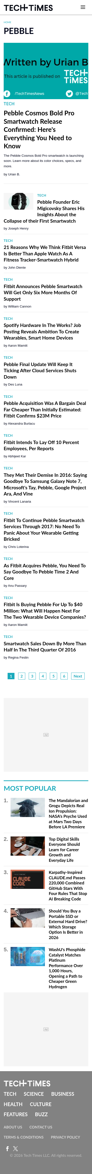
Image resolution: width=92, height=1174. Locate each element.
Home (7, 22)
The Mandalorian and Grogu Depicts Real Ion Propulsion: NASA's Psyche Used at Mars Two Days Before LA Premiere (68, 814)
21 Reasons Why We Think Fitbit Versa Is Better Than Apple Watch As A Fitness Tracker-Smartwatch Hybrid (45, 253)
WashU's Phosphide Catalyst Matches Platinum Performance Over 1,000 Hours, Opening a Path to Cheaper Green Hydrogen (67, 968)
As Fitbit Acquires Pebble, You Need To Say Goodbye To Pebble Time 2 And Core (45, 572)
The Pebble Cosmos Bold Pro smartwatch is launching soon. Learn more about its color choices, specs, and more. (44, 161)
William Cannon (19, 306)
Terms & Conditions (23, 1137)
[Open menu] (83, 7)
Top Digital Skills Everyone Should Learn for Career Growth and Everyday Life (64, 849)
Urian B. (14, 174)
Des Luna (15, 384)
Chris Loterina (18, 547)
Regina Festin (18, 657)
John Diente (17, 267)
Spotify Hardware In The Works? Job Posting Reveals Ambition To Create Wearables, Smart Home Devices (42, 331)
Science (34, 1094)
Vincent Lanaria (19, 501)
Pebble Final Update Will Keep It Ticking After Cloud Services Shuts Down (40, 370)
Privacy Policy (65, 1137)
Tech (9, 103)
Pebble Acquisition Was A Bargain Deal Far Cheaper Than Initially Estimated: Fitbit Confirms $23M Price (45, 409)
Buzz (41, 1114)
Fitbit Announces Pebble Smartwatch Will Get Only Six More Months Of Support (43, 292)
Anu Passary (17, 585)
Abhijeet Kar (17, 456)
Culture (41, 1104)
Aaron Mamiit (17, 345)
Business (62, 1094)
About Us (13, 1127)
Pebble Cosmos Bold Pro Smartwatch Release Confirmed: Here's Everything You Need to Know (39, 129)
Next (78, 676)
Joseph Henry (18, 228)
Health (13, 1104)
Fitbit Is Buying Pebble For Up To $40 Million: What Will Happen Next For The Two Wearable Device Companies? (45, 611)
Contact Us (40, 1127)
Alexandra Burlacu (21, 423)
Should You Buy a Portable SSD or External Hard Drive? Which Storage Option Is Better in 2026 (68, 924)
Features (15, 1114)
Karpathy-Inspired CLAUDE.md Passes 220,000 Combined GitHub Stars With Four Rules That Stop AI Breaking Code (68, 885)
